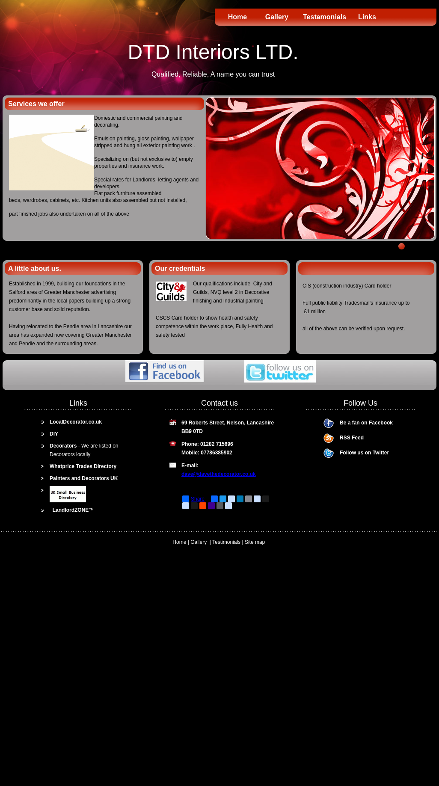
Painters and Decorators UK (84, 478)
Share (193, 498)
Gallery (281, 17)
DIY (54, 434)
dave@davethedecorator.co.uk (218, 474)
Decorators (63, 446)
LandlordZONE (71, 510)
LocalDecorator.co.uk (76, 422)
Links (367, 17)
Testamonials (324, 17)
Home (237, 17)
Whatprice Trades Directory (83, 466)
